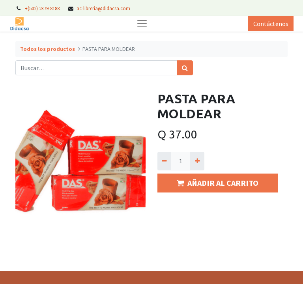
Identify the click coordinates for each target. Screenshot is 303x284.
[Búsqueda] (185, 67)
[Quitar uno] (164, 161)
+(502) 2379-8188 (43, 8)
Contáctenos (270, 24)
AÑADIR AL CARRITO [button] (217, 183)
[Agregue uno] (197, 161)
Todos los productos (47, 48)
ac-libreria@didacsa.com (103, 8)
